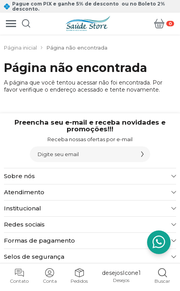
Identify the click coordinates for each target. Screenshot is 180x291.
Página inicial (20, 47)
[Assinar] (142, 154)
